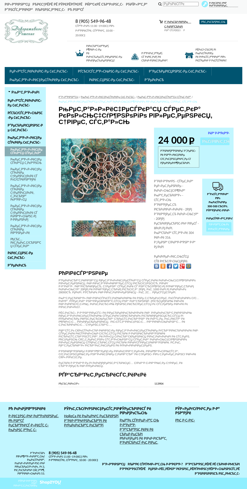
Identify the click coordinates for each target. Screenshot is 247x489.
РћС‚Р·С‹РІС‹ (185, 420)
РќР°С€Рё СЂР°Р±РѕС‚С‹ (104, 4)
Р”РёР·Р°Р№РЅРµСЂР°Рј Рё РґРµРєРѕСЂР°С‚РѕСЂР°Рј (85, 423)
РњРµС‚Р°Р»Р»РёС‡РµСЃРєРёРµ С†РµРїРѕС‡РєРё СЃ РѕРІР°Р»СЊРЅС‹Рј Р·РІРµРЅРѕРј (26, 213)
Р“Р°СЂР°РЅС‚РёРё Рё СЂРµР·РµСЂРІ (136, 431)
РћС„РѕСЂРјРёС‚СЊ (213, 22)
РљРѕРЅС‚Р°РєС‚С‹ (50, 9)
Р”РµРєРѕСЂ (154, 79)
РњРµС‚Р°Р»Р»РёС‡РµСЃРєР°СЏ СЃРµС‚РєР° (26, 151)
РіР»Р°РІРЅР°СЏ (17, 4)
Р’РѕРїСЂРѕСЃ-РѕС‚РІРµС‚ (139, 442)
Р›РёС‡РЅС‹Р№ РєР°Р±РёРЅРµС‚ (34, 416)
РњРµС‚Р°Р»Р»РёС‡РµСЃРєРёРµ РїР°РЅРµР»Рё (26, 229)
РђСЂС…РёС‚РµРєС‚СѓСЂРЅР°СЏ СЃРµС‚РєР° (25, 242)
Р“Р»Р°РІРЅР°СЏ (113, 464)
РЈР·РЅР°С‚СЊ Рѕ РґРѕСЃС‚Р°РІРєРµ (219, 227)
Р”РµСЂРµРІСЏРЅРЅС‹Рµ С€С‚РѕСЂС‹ (177, 71)
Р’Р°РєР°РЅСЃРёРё (133, 469)
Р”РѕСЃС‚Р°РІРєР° (19, 9)
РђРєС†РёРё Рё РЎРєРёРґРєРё (57, 4)
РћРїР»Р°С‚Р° (136, 4)
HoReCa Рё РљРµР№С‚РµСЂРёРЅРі (91, 416)
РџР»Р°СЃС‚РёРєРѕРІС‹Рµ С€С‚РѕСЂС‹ (39, 71)
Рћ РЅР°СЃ (76, 9)
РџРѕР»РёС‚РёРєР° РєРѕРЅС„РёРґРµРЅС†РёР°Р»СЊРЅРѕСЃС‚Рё (194, 469)
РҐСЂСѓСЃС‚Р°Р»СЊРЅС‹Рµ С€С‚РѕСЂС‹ (108, 71)
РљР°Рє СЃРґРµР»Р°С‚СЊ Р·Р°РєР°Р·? (155, 464)
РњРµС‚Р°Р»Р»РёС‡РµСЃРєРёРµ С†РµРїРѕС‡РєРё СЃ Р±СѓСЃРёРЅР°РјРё (26, 174)
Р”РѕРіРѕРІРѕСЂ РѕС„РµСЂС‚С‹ (217, 473)
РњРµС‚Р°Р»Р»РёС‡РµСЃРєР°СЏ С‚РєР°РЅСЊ (26, 161)
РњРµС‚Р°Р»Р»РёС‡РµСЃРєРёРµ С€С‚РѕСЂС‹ (44, 79)
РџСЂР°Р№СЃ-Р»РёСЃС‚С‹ (29, 425)
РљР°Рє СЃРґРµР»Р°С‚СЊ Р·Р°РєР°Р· (139, 422)
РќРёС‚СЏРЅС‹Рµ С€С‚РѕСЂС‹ (112, 79)
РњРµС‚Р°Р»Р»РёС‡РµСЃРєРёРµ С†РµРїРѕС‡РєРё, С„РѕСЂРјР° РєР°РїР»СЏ (26, 192)
